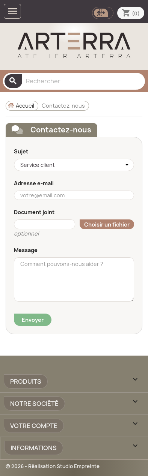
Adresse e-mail (34, 183)
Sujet (21, 151)
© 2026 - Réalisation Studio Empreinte (53, 466)
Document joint (34, 212)
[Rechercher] (74, 81)
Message (26, 250)
